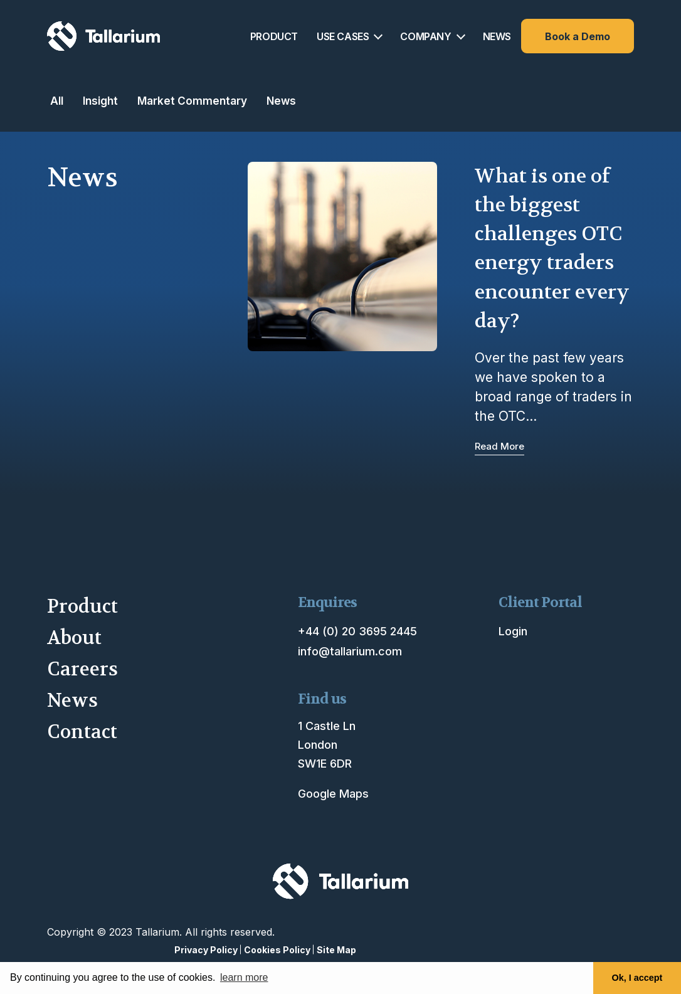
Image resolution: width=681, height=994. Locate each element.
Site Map (336, 949)
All (56, 100)
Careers (82, 669)
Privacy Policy (206, 949)
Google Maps (333, 793)
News (281, 100)
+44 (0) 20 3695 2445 (357, 631)
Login (513, 631)
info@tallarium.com (350, 651)
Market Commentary (192, 100)
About (74, 638)
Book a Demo (577, 36)
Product (82, 607)
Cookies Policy (277, 949)
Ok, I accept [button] (637, 978)
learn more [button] (244, 977)
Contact (82, 732)
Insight (100, 100)
